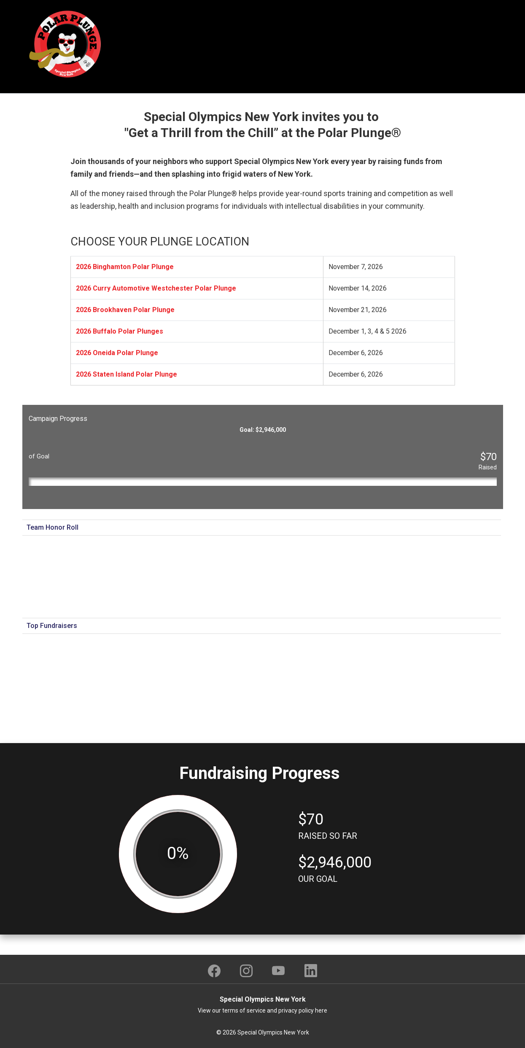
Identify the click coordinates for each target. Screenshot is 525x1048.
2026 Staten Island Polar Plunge (126, 374)
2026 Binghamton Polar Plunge (125, 267)
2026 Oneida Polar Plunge (117, 353)
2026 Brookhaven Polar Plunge (125, 310)
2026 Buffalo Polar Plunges (119, 331)
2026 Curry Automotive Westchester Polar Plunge (156, 288)
